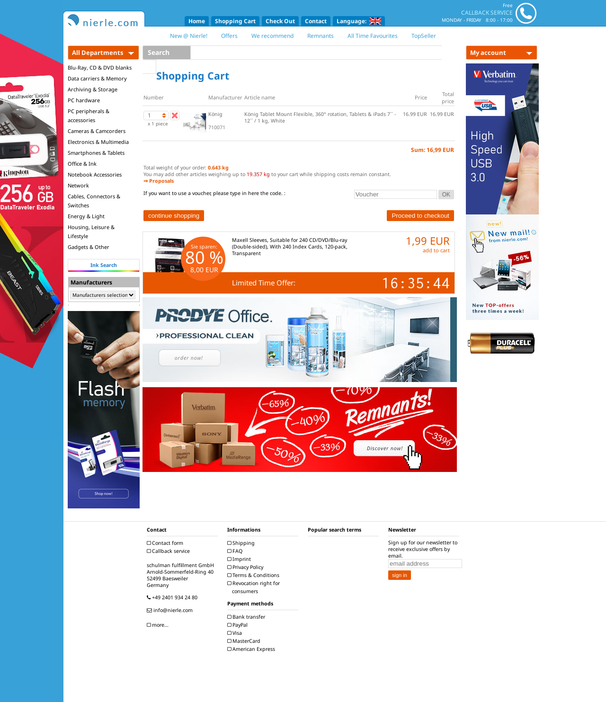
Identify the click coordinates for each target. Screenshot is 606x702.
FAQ (236, 551)
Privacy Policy (246, 567)
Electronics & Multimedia (98, 141)
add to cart (436, 250)
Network (78, 185)
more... (159, 625)
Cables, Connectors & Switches (94, 201)
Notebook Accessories (95, 174)
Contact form (166, 543)
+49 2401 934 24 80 (173, 597)
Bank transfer (247, 616)
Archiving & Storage (92, 89)
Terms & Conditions (254, 575)
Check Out (280, 21)
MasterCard (245, 641)
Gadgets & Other (88, 246)
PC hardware (84, 100)
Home (196, 21)
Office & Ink (82, 163)
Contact (316, 21)
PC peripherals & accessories (88, 115)
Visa (236, 633)
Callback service (169, 551)
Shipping (242, 543)
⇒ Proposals (158, 181)
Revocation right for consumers (255, 587)
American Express (252, 649)
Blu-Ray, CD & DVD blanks (100, 67)
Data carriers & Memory (97, 78)
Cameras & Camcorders (96, 130)
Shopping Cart (235, 21)
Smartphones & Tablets (96, 152)
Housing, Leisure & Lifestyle (91, 231)
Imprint (240, 559)
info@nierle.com (171, 610)
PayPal (239, 625)
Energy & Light (86, 216)
